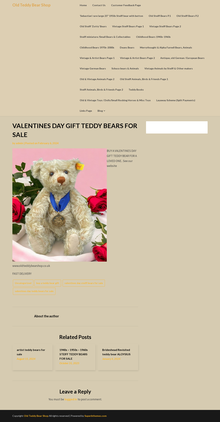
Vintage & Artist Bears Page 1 (97, 57)
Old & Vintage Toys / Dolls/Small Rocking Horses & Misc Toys (115, 100)
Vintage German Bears (93, 68)
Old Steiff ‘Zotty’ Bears (93, 26)
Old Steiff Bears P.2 (187, 15)
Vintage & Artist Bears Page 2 (137, 57)
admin (19, 143)
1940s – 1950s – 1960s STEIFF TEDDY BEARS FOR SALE (73, 354)
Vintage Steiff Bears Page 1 (128, 26)
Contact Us (99, 5)
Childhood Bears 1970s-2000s (97, 47)
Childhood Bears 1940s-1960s (153, 36)
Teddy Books (136, 89)
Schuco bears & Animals (125, 68)
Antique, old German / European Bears (182, 57)
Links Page (86, 110)
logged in (71, 399)
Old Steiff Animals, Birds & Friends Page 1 (144, 79)
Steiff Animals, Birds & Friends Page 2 (101, 89)
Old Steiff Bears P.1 (160, 15)
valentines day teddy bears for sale (34, 291)
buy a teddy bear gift (47, 283)
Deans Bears (127, 47)
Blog (100, 110)
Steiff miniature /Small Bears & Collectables (105, 36)
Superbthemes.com (95, 415)
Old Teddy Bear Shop (31, 4)
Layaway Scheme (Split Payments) (175, 100)
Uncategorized (23, 283)
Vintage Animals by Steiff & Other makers (168, 68)
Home (83, 5)
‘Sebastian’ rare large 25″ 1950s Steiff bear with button (111, 15)
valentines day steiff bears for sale (84, 283)
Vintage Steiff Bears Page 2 (165, 26)
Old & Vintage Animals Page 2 (97, 79)
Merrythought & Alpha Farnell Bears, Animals (166, 47)
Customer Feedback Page (126, 5)
